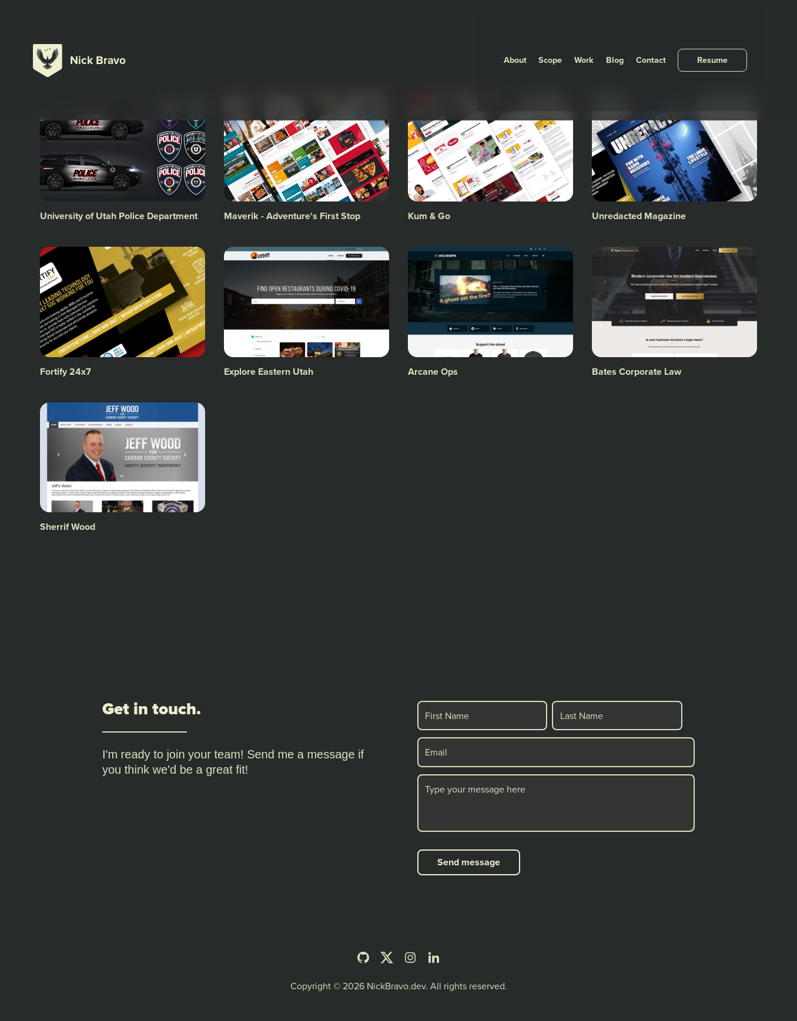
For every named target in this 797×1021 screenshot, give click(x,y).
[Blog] (637, 25)
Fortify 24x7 (65, 371)
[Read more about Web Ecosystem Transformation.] (371, 108)
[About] (545, 25)
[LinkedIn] (434, 958)
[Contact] (670, 25)
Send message (468, 862)
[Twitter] (387, 958)
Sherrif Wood (67, 526)
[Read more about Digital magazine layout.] (739, 108)
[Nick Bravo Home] (79, 25)
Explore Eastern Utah (268, 371)
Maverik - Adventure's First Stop (292, 216)
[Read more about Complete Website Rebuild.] (555, 108)
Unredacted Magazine (639, 216)
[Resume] (729, 26)
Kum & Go (429, 216)
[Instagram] (410, 958)
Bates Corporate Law (636, 371)
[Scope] (578, 25)
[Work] (609, 25)
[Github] (363, 958)
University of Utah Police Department (118, 216)
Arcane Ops (433, 371)
